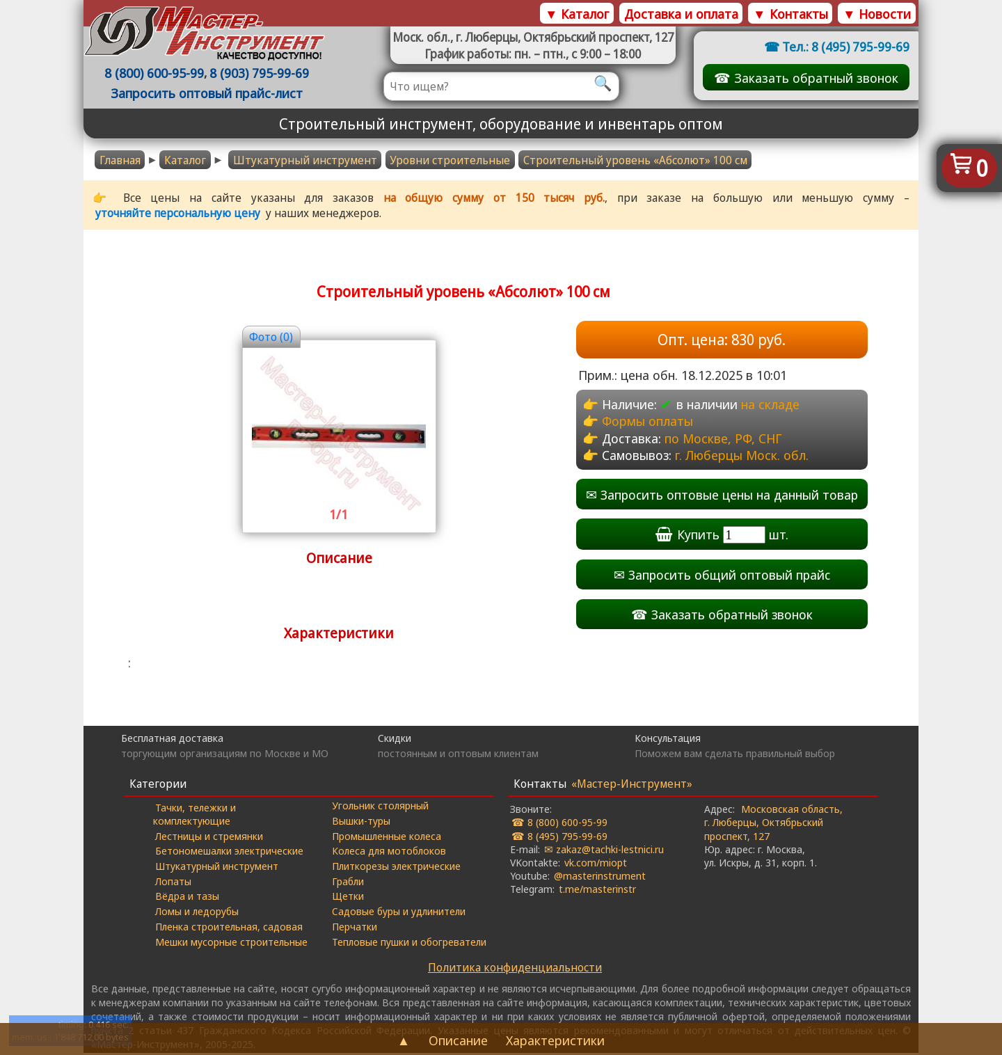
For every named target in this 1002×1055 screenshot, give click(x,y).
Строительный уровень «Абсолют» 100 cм (635, 160)
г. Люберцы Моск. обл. (743, 456)
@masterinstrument (600, 877)
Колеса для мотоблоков (389, 852)
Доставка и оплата (681, 13)
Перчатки (354, 928)
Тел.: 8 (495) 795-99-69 (844, 46)
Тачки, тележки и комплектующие (195, 815)
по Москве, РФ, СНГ (724, 438)
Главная (120, 160)
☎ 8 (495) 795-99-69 (559, 837)
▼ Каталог (577, 13)
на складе (770, 405)
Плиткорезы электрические (396, 868)
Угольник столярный (380, 807)
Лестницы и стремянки (210, 837)
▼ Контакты (790, 13)
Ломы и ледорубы (197, 913)
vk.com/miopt (595, 864)
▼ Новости (877, 13)
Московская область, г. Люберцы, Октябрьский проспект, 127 (773, 824)
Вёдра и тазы (188, 898)
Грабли (348, 882)
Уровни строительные (450, 160)
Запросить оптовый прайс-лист (209, 93)
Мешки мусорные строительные (232, 943)
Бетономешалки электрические (230, 852)
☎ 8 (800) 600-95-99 (559, 824)
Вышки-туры (361, 823)
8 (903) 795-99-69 (261, 73)
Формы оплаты (647, 422)
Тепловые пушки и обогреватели (409, 943)
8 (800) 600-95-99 (156, 73)
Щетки (348, 898)
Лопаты (174, 882)
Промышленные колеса (386, 837)
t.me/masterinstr (597, 891)
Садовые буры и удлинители (399, 913)
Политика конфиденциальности (515, 969)
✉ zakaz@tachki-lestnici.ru (604, 850)
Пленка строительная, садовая (229, 928)
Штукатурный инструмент (305, 160)
